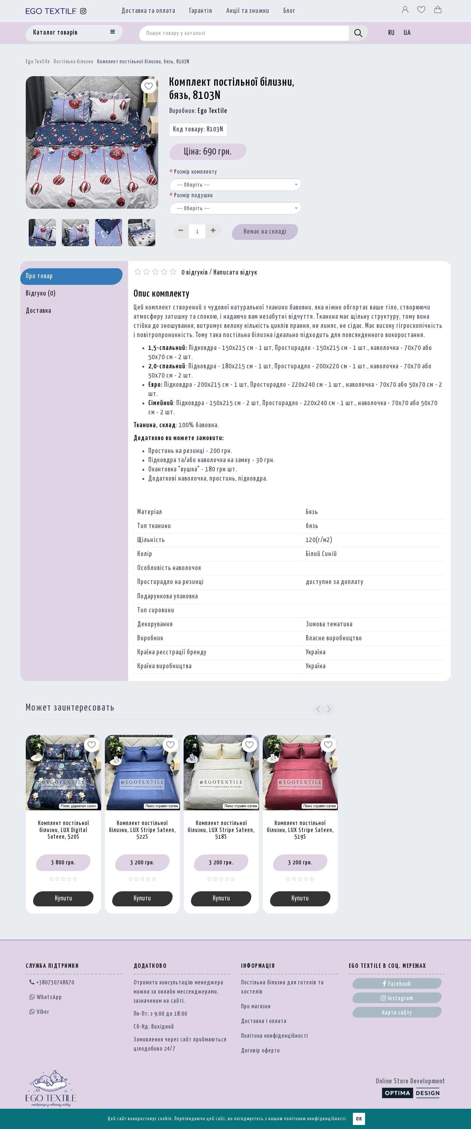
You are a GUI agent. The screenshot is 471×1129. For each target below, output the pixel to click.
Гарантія (200, 11)
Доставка (38, 311)
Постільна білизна (73, 61)
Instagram (396, 998)
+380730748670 (51, 982)
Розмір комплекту (195, 172)
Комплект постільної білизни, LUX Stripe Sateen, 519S (300, 830)
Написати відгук (235, 272)
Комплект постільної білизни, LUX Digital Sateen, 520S (63, 830)
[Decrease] (181, 231)
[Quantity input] (197, 231)
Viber (39, 1011)
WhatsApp (45, 997)
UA (407, 33)
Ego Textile (38, 61)
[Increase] (213, 231)
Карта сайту (397, 1013)
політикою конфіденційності (315, 1118)
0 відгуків (194, 272)
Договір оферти (260, 1051)
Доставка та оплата (148, 11)
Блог (289, 11)
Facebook (397, 983)
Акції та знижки (247, 11)
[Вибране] (422, 11)
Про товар (39, 276)
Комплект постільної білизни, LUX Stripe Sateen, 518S (221, 830)
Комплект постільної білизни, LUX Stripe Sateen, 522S (142, 830)
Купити (63, 898)
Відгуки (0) (41, 293)
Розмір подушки (193, 195)
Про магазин (256, 1006)
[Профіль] (406, 11)
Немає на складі (265, 232)
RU (391, 33)
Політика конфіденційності (274, 1036)
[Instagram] (83, 11)
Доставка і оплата (264, 1021)
